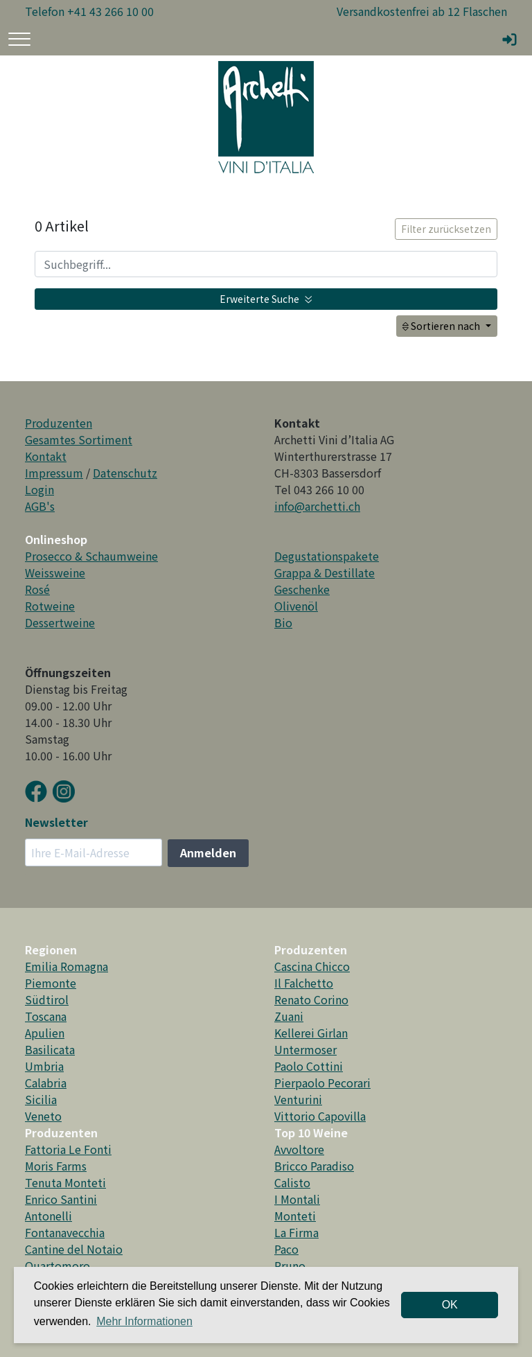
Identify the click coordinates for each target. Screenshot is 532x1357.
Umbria (44, 1066)
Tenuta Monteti (65, 1182)
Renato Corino (311, 999)
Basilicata (50, 1049)
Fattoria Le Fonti (68, 1149)
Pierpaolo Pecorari (322, 1082)
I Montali (297, 1199)
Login (39, 489)
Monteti (295, 1215)
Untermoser (305, 1049)
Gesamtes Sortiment (78, 439)
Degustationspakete (326, 556)
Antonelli (48, 1215)
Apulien (44, 1032)
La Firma (296, 1232)
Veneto (43, 1116)
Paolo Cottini (308, 1066)
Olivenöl (296, 605)
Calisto (292, 1182)
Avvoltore (299, 1149)
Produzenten (58, 422)
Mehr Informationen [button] (144, 1321)
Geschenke (302, 589)
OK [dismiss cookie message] (450, 1305)
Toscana (45, 1016)
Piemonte (50, 982)
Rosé (37, 589)
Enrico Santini (61, 1199)
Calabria (45, 1082)
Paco (286, 1249)
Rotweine (50, 605)
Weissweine (55, 572)
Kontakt (45, 456)
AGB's (40, 506)
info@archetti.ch (317, 506)
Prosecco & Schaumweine (91, 556)
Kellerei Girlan (311, 1032)
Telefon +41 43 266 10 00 (89, 11)
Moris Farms (56, 1165)
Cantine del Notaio (74, 1249)
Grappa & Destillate (324, 572)
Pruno (289, 1265)
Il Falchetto (303, 982)
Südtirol (47, 999)
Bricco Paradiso (314, 1165)
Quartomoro (57, 1265)
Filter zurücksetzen (446, 229)
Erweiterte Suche (266, 299)
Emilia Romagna (66, 966)
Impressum (54, 472)
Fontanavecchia (65, 1232)
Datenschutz (125, 472)
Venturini (298, 1099)
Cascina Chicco (312, 966)
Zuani (288, 1016)
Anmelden (208, 852)
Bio (283, 622)
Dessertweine (60, 622)
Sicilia (41, 1099)
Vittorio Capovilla (320, 1116)
